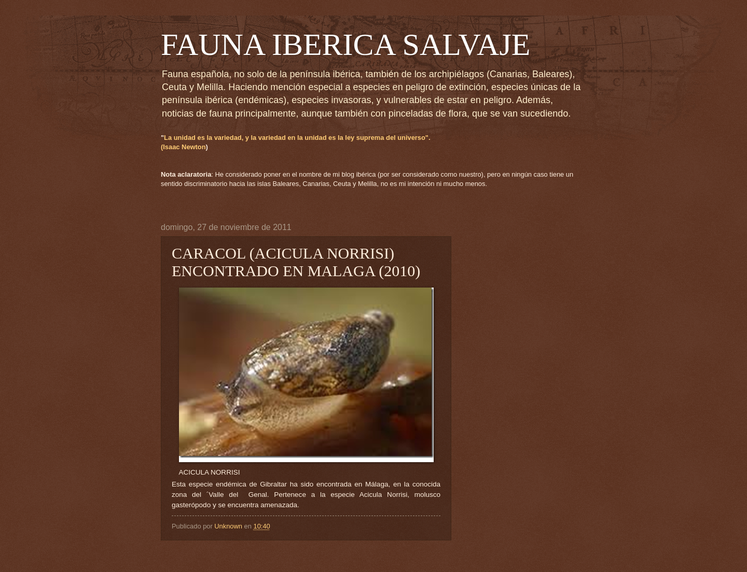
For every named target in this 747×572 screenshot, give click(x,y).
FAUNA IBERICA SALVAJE (345, 44)
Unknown (229, 526)
